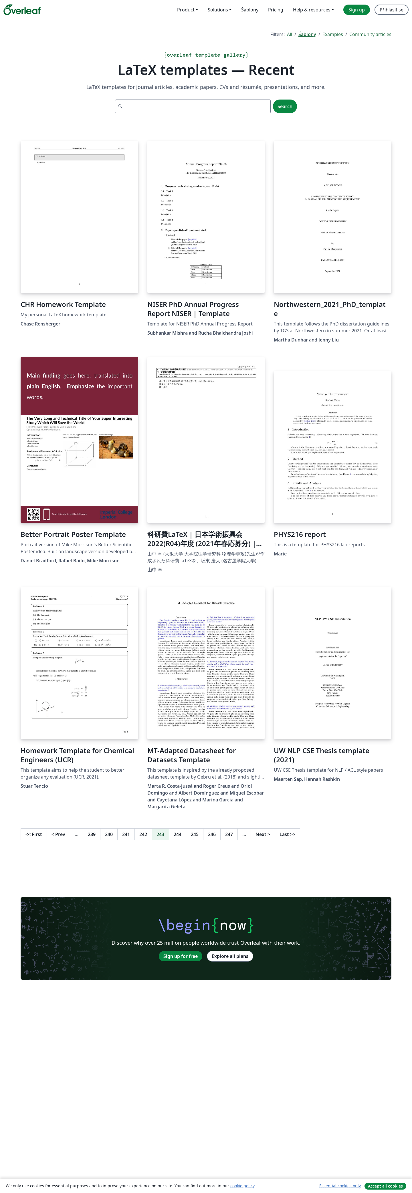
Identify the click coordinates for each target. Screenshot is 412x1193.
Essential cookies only (340, 1185)
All (289, 34)
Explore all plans (230, 956)
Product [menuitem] (186, 10)
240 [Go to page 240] (109, 834)
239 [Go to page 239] (92, 834)
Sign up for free (180, 956)
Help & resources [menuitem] (311, 10)
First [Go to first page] (33, 834)
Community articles (370, 34)
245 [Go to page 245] (195, 834)
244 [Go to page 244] (177, 834)
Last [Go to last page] (287, 834)
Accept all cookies (385, 1186)
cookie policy (242, 1185)
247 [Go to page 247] (229, 834)
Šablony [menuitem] (249, 10)
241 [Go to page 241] (126, 834)
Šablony (307, 34)
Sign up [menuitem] (356, 10)
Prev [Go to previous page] (58, 834)
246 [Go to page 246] (212, 834)
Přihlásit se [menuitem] (391, 10)
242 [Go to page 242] (143, 834)
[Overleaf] (22, 9)
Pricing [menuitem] (275, 10)
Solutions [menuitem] (218, 10)
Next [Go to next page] (262, 834)
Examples (332, 34)
